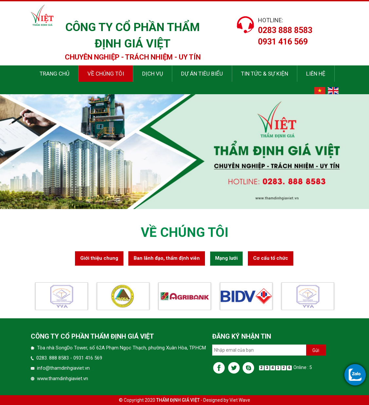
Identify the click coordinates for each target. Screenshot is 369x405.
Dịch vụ (152, 73)
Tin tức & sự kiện (264, 73)
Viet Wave (240, 400)
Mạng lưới (226, 260)
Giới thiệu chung (99, 260)
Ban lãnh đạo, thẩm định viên (167, 260)
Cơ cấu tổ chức (270, 260)
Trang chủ (54, 73)
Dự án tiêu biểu (202, 73)
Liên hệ (315, 73)
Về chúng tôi (105, 73)
